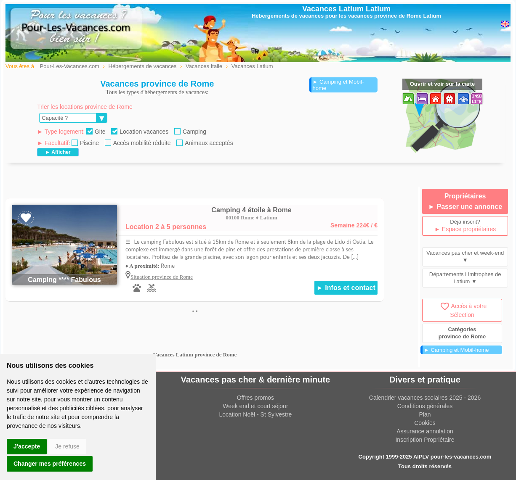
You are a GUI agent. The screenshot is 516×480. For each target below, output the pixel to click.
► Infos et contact (346, 287)
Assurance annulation (424, 431)
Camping (190, 131)
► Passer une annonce (465, 206)
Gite (96, 131)
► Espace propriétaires (465, 229)
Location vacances (139, 131)
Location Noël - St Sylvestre (255, 414)
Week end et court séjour (255, 406)
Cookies (425, 422)
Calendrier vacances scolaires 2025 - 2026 (425, 397)
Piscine (85, 143)
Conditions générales (425, 406)
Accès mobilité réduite (138, 143)
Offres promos (255, 397)
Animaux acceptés (204, 143)
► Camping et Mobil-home (338, 85)
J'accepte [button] (26, 446)
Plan (425, 414)
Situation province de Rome (161, 277)
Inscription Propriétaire (424, 439)
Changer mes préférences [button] (49, 463)
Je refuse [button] (67, 446)
